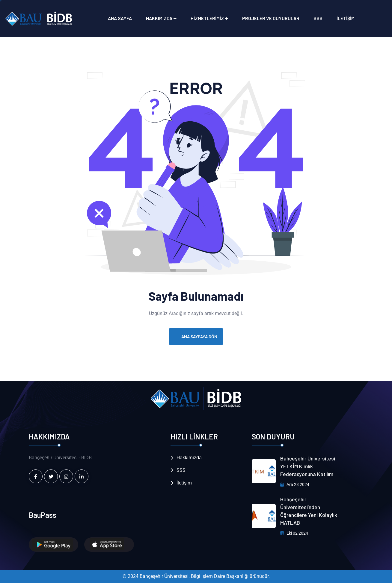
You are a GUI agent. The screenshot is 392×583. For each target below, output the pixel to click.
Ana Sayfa (120, 18)
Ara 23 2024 (294, 484)
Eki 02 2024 (294, 533)
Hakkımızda (159, 18)
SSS (317, 18)
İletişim (346, 18)
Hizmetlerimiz (207, 18)
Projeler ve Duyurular (270, 18)
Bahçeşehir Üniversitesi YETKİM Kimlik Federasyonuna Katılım (307, 466)
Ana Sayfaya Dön (196, 336)
